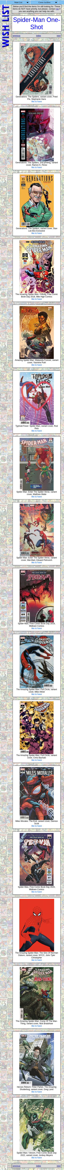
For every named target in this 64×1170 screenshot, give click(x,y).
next (59, 35)
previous (16, 35)
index (38, 35)
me (57, 9)
